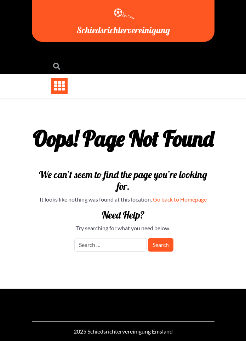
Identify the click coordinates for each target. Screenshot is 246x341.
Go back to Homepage (180, 199)
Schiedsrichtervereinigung (123, 29)
